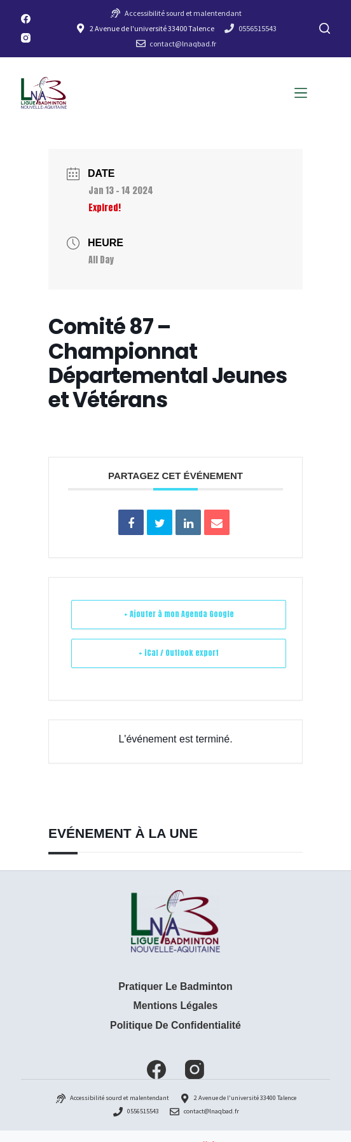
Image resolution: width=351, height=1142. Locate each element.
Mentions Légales (176, 1005)
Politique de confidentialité (175, 1025)
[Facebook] (26, 19)
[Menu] (300, 93)
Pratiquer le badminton (175, 986)
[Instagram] (26, 38)
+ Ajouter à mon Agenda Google (179, 614)
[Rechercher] (324, 28)
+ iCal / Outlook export (179, 652)
